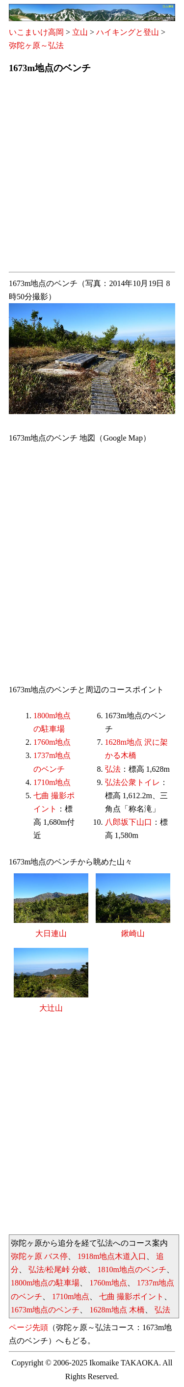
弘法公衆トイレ (132, 782)
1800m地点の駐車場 (45, 1283)
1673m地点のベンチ (45, 1310)
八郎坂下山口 (128, 822)
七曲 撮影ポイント (131, 1296)
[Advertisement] (92, 176)
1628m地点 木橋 (116, 1310)
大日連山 (51, 933)
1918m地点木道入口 (112, 1256)
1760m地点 (52, 742)
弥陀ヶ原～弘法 (36, 45)
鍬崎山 (133, 933)
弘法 (113, 769)
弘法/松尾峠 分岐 (57, 1269)
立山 (80, 32)
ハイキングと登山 (127, 32)
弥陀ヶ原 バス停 (39, 1256)
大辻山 (51, 1008)
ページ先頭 (28, 1327)
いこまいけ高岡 (36, 32)
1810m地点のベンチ (131, 1269)
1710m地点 (52, 782)
